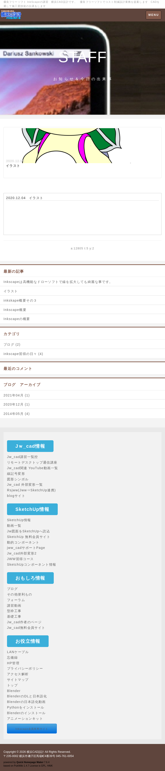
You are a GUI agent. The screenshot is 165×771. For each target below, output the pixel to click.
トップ (12, 685)
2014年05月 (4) (17, 414)
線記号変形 (16, 473)
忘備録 (12, 657)
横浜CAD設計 (35, 752)
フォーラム (16, 600)
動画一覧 (14, 525)
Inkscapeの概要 (17, 319)
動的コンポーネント (23, 542)
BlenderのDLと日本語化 (27, 696)
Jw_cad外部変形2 (22, 553)
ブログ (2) (12, 344)
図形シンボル (18, 479)
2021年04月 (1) (17, 395)
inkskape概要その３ (20, 300)
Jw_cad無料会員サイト (26, 628)
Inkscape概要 (15, 310)
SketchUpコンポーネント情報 (31, 564)
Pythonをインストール (25, 707)
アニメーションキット (25, 718)
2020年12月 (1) (17, 404)
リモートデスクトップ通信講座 (32, 462)
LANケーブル (18, 652)
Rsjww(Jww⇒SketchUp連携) (31, 490)
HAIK (50, 765)
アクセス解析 (18, 674)
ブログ (12, 589)
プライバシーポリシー (25, 668)
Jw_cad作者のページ (24, 622)
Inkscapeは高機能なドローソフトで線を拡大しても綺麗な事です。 (58, 282)
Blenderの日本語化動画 (26, 702)
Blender (14, 691)
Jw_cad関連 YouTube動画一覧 (32, 468)
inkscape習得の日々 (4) (23, 354)
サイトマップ (18, 680)
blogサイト (16, 496)
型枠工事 (14, 611)
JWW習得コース (20, 559)
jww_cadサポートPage (26, 548)
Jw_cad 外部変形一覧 (25, 484)
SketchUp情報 (19, 520)
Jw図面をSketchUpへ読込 (28, 531)
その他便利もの (19, 594)
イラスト (36, 198)
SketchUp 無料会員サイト (28, 537)
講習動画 (14, 605)
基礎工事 (14, 616)
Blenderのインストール (26, 713)
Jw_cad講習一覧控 (22, 457)
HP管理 (13, 663)
